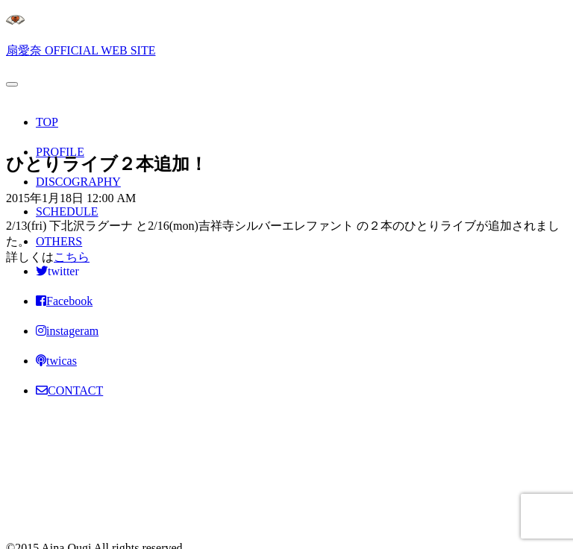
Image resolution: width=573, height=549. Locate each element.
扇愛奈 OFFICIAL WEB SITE (80, 50)
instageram (67, 330)
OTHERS (59, 241)
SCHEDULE (67, 211)
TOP (47, 122)
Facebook (64, 301)
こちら (72, 257)
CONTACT (69, 390)
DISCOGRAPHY (78, 181)
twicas (56, 360)
